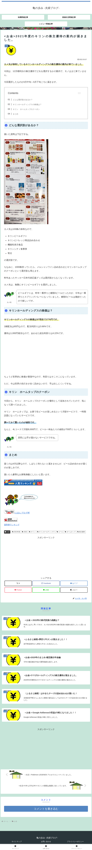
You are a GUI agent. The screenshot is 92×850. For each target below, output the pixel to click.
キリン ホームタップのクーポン (26, 109)
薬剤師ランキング (11, 525)
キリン (32, 532)
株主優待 (81, 532)
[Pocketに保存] (18, 590)
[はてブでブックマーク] (74, 583)
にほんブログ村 (17, 513)
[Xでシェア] (18, 583)
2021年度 (16, 532)
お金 (7, 532)
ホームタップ (70, 532)
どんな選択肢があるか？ (23, 100)
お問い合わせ (46, 841)
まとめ (15, 114)
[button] (74, 590)
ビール (60, 532)
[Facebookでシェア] (46, 583)
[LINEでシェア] (46, 590)
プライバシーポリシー (75, 841)
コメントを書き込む (46, 808)
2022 (24, 532)
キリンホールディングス (46, 532)
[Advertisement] (46, 355)
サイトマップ (17, 841)
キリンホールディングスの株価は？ (27, 104)
